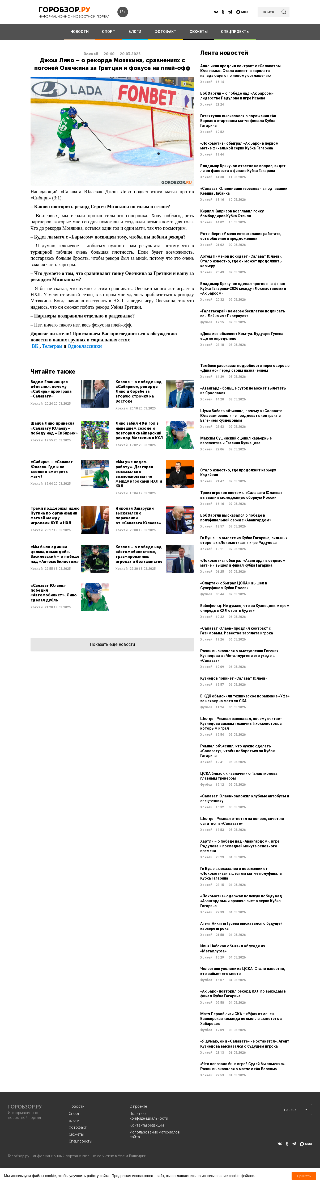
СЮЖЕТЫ (199, 32)
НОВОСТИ (79, 32)
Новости (76, 1106)
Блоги (74, 1120)
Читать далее (70, 395)
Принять (304, 1176)
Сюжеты (76, 1134)
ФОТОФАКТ (165, 32)
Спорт (74, 1113)
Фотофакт (78, 1127)
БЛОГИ (135, 32)
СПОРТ (108, 32)
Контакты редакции (147, 1125)
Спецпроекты (80, 1141)
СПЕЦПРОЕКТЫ (235, 32)
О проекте (138, 1106)
